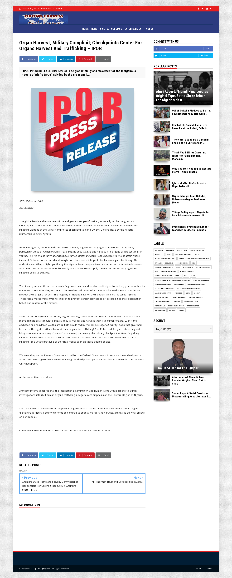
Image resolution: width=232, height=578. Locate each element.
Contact (209, 568)
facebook (46, 8)
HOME (85, 28)
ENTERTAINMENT (134, 28)
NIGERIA (104, 28)
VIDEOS (149, 28)
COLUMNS (116, 28)
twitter (59, 8)
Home (198, 568)
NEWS (94, 28)
